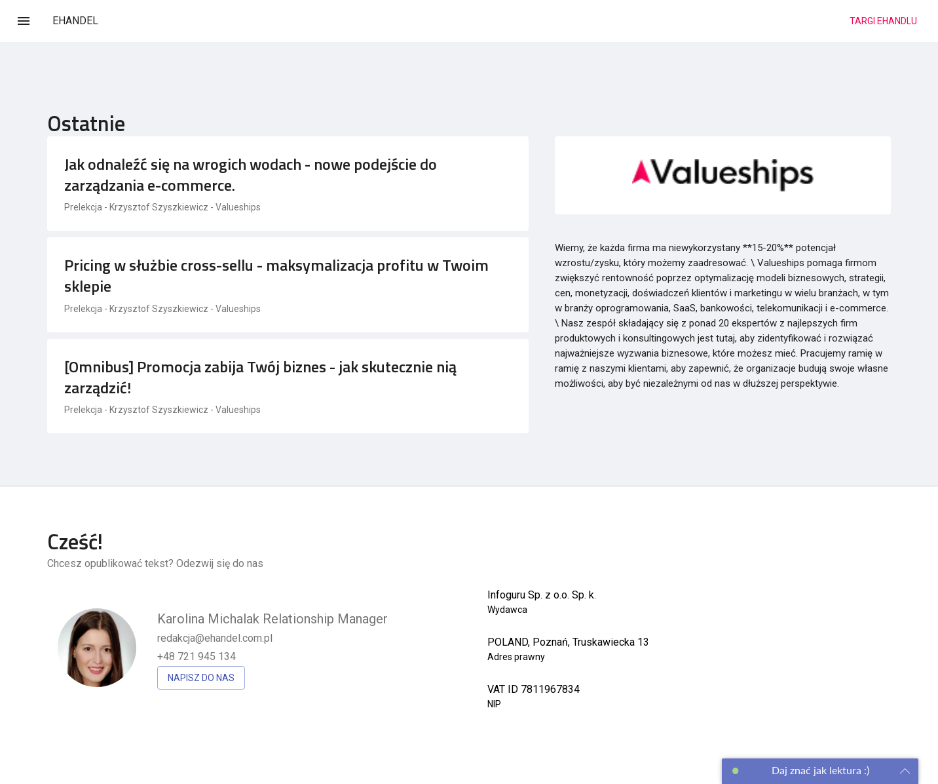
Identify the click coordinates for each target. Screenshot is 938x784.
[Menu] (23, 21)
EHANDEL (75, 20)
